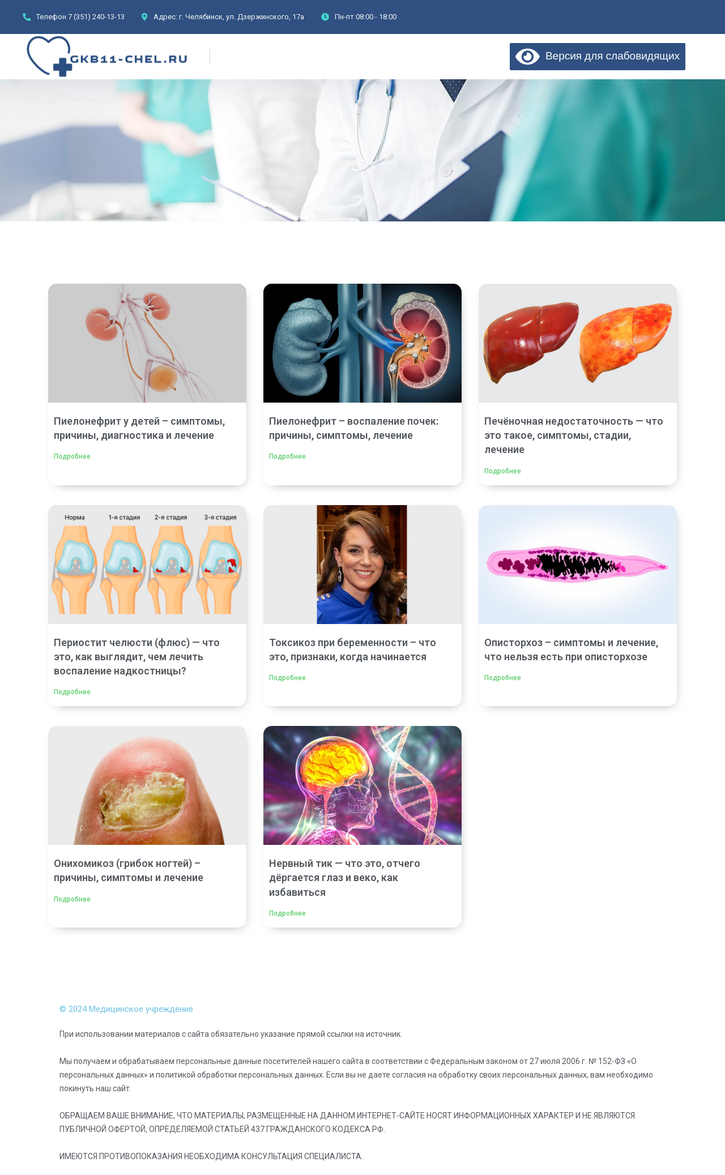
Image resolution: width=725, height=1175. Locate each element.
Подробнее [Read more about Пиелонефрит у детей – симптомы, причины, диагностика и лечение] (72, 456)
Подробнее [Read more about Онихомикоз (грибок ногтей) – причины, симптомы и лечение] (72, 899)
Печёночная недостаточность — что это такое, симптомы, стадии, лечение (573, 435)
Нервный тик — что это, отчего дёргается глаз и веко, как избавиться (344, 877)
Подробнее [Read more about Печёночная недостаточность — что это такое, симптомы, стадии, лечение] (502, 471)
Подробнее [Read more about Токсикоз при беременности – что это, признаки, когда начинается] (287, 678)
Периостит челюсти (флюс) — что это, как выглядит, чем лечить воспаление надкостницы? (137, 656)
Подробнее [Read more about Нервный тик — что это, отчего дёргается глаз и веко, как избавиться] (287, 913)
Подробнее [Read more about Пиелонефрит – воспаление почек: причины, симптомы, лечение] (287, 456)
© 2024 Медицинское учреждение (126, 1009)
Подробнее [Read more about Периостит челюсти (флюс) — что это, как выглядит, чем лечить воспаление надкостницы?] (72, 692)
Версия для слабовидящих (597, 55)
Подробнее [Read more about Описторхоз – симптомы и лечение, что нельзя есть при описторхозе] (502, 678)
